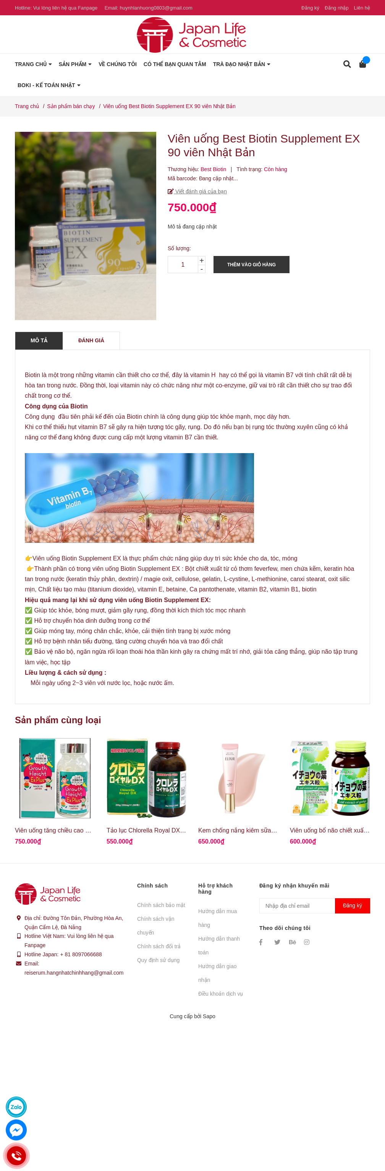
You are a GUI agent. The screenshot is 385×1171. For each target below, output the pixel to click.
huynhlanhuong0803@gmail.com (156, 8)
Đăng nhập (337, 8)
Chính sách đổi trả (159, 946)
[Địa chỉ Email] (314, 905)
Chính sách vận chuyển (156, 926)
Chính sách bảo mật (161, 905)
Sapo (209, 1016)
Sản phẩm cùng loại (58, 720)
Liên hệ (362, 8)
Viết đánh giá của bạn (200, 191)
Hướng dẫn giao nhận (217, 973)
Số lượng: (179, 248)
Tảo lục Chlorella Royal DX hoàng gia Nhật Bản (171, 830)
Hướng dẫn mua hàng (217, 918)
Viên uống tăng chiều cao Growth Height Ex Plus (81, 830)
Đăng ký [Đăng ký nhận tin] (352, 905)
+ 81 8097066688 (81, 954)
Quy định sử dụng (158, 960)
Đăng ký (310, 8)
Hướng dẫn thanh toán (219, 946)
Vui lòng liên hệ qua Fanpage (65, 8)
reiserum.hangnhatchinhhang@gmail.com (73, 973)
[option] (55, 795)
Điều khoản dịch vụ (220, 994)
